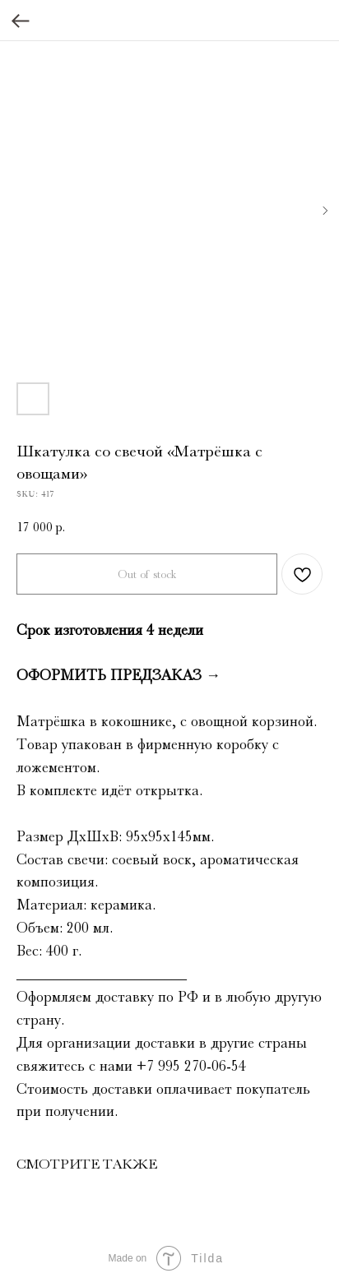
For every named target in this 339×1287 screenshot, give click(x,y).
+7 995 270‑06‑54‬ (191, 1066)
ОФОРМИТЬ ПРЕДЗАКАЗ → (118, 675)
